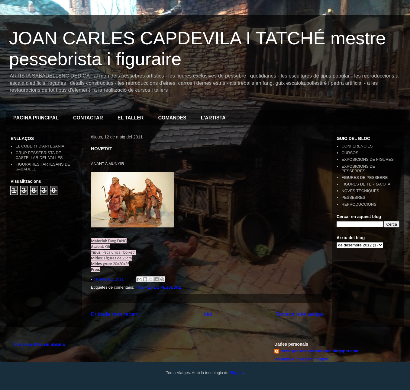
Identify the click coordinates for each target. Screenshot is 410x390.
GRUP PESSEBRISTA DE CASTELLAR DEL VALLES (39, 155)
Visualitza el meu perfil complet (301, 359)
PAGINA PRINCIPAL (36, 117)
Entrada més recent (115, 314)
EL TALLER (131, 117)
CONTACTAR (88, 117)
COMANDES (172, 117)
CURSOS (349, 153)
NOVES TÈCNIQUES (360, 191)
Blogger (236, 372)
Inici (207, 314)
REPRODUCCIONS (358, 204)
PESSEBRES (353, 197)
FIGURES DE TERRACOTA (365, 184)
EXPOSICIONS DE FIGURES (367, 159)
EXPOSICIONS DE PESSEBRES (358, 168)
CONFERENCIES (357, 146)
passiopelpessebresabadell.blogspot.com (319, 351)
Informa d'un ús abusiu (40, 344)
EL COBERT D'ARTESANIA (39, 146)
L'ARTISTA (213, 117)
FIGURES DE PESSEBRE (158, 287)
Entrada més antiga (299, 314)
